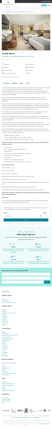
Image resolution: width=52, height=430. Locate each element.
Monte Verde (5, 323)
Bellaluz (3, 332)
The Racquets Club (6, 368)
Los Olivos (4, 354)
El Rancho (4, 311)
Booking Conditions (6, 401)
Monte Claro (5, 355)
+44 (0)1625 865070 (46, 1)
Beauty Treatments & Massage (9, 373)
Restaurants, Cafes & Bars (7, 385)
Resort (4, 378)
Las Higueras (5, 316)
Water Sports (5, 371)
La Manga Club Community (8, 390)
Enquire (44, 5)
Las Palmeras (5, 347)
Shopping (4, 388)
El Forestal (4, 309)
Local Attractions (6, 375)
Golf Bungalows (5, 333)
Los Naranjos (5, 352)
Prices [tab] (28, 83)
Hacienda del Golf (6, 337)
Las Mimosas (5, 345)
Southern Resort (7, 306)
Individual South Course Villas (9, 313)
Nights (45, 213)
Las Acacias (4, 342)
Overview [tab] (6, 83)
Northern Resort (7, 295)
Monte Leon (4, 319)
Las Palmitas (5, 349)
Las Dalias (4, 344)
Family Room (30, 11)
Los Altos (4, 350)
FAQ (3, 402)
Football (4, 366)
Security (4, 387)
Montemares (5, 321)
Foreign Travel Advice (44, 423)
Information (5, 394)
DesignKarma (38, 417)
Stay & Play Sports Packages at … (9, 363)
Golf (3, 364)
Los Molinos (4, 318)
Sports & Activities (7, 359)
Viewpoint (4, 325)
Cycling (3, 369)
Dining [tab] (15, 83)
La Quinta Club (5, 340)
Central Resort (8, 11)
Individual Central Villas (7, 338)
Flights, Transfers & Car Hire (8, 383)
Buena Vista (4, 299)
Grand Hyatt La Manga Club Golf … (10, 335)
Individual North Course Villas (9, 302)
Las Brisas (4, 314)
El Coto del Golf (5, 300)
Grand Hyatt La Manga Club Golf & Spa (19, 11)
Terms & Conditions (6, 399)
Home (3, 11)
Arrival (5, 213)
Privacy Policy (5, 397)
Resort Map (4, 382)
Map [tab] (21, 83)
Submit (47, 282)
